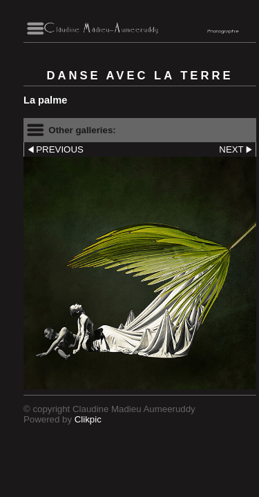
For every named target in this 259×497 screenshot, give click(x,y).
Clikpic (88, 419)
